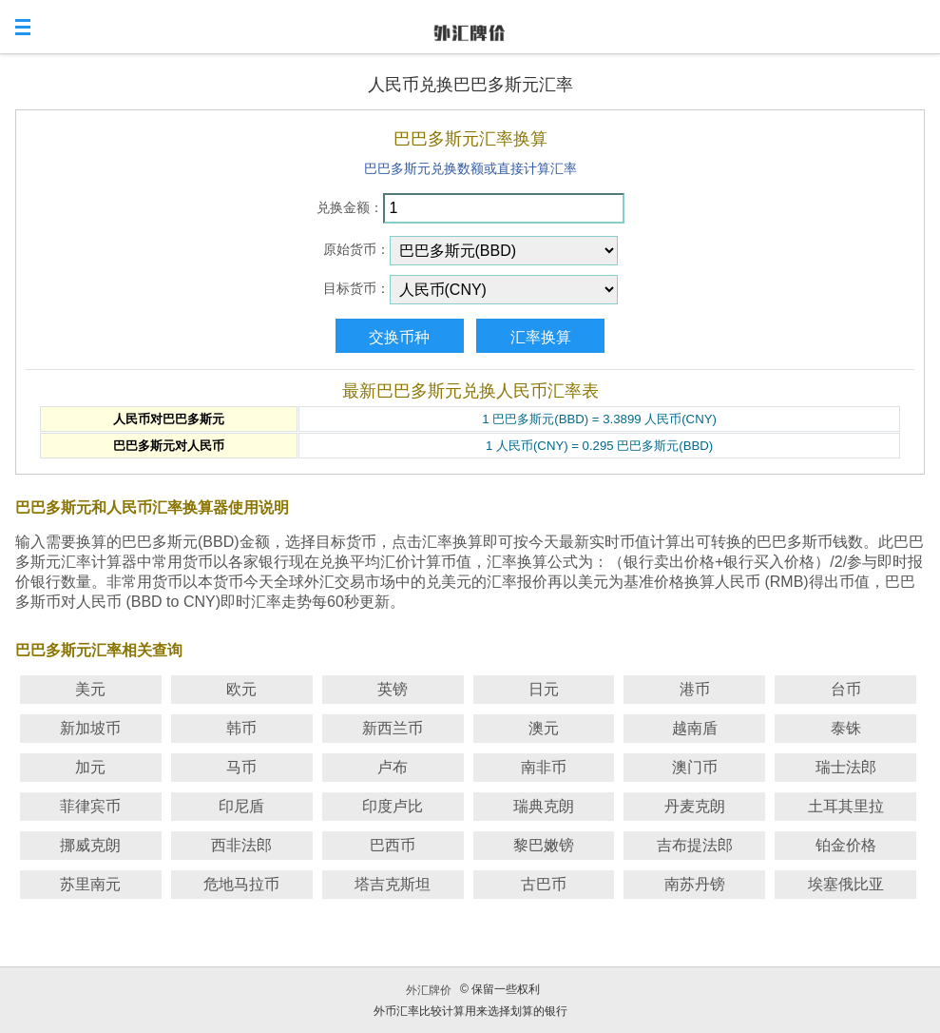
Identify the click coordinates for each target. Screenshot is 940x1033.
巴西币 (392, 845)
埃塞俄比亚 (846, 884)
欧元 (241, 689)
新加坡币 (90, 728)
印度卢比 (392, 806)
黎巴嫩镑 (543, 845)
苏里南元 (90, 884)
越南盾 (695, 728)
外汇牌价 (428, 990)
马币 (241, 767)
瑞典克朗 (543, 806)
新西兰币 (392, 728)
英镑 (392, 689)
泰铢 (846, 728)
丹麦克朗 (694, 806)
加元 (90, 767)
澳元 (543, 728)
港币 (695, 689)
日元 (543, 689)
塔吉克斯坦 (393, 884)
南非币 (543, 767)
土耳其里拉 (846, 806)
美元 (90, 689)
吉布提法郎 (695, 845)
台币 (846, 689)
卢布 (392, 767)
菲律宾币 (90, 806)
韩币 (241, 728)
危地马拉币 (241, 884)
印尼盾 (241, 806)
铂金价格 (845, 845)
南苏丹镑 (694, 884)
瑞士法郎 (845, 767)
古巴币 (543, 884)
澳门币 (695, 767)
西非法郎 (241, 845)
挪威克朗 (90, 845)
